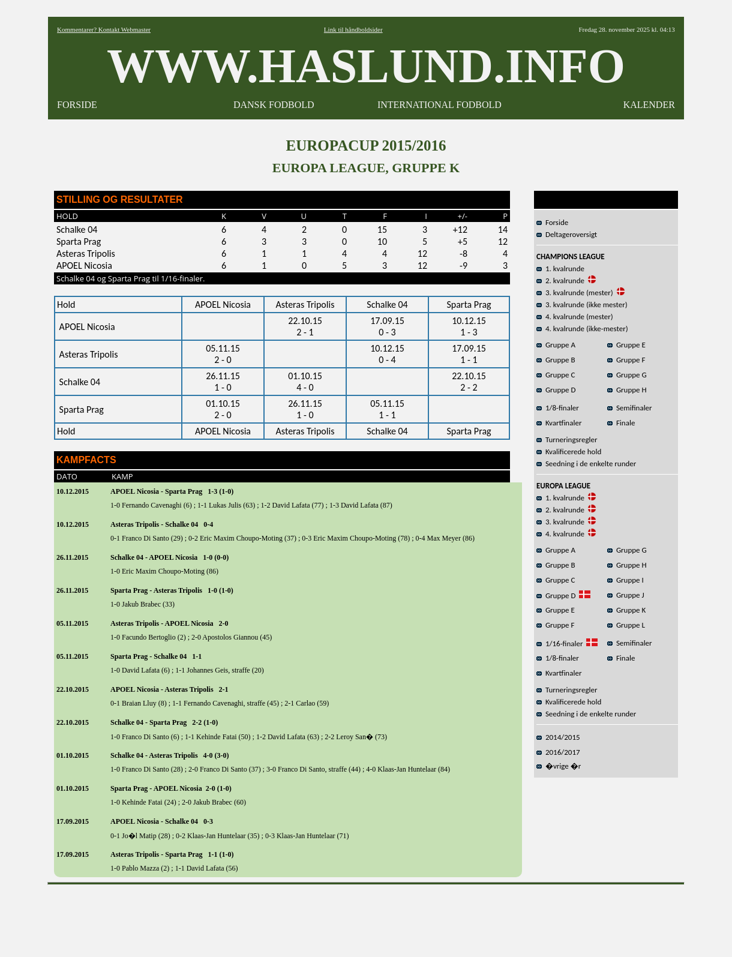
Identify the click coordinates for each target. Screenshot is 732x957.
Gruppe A (555, 344)
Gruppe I (625, 579)
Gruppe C (555, 374)
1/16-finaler (559, 643)
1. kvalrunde (560, 268)
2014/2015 (558, 737)
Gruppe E (626, 344)
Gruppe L (626, 624)
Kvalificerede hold (568, 451)
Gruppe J (625, 594)
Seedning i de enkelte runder (586, 463)
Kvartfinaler (558, 422)
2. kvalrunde (560, 280)
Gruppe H (627, 389)
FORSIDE (77, 105)
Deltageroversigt (566, 234)
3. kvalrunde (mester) (574, 292)
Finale (621, 422)
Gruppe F (626, 359)
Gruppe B (555, 359)
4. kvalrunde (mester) (574, 316)
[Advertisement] (366, 917)
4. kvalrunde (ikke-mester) (582, 328)
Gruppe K (626, 609)
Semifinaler (629, 407)
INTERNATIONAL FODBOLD (439, 105)
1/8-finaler (557, 407)
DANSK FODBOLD (273, 105)
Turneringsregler (567, 439)
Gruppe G (627, 374)
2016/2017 (558, 752)
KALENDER (649, 105)
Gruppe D (556, 389)
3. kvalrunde (560, 521)
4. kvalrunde (560, 533)
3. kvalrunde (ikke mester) (582, 304)
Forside (552, 222)
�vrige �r (558, 765)
